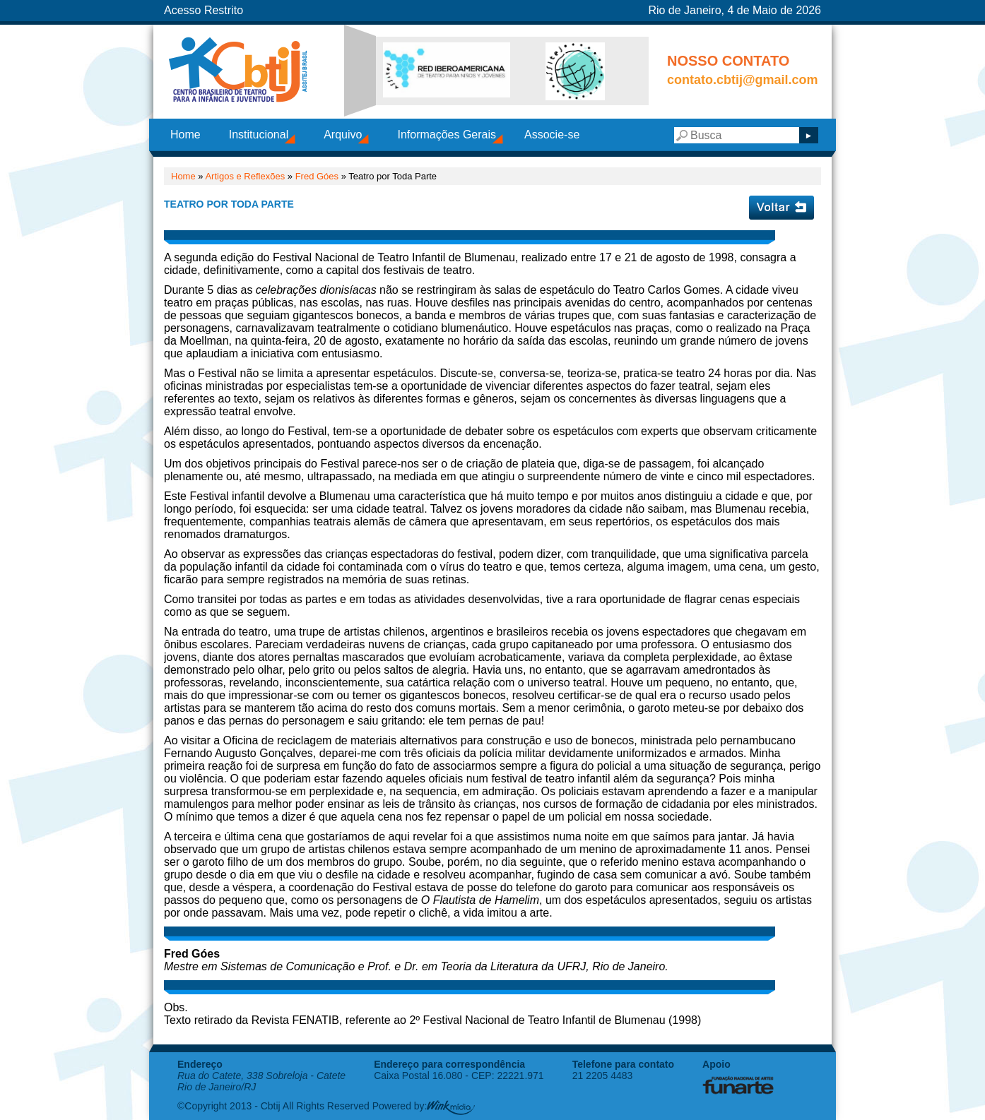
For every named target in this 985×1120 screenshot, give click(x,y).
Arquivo (343, 135)
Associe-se (551, 135)
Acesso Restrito (203, 10)
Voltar (781, 208)
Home (185, 135)
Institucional (259, 135)
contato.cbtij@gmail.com (742, 80)
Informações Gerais (446, 135)
